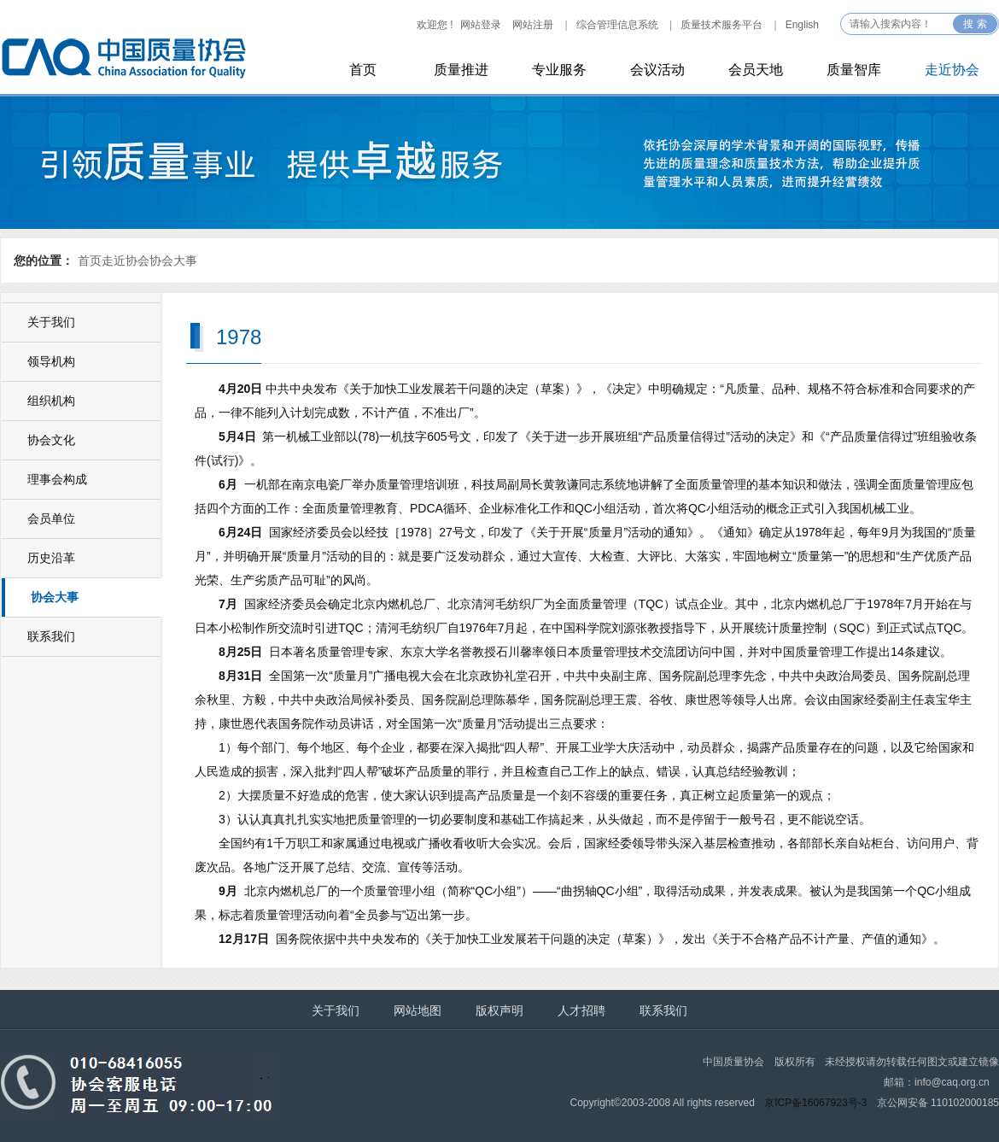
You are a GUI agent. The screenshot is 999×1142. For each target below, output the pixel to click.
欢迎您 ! (435, 25)
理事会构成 (57, 479)
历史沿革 (51, 558)
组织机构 (51, 400)
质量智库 (854, 69)
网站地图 (417, 1010)
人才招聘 (581, 1010)
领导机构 (51, 361)
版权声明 (499, 1010)
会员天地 (755, 69)
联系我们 (51, 636)
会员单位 (51, 518)
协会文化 (51, 440)
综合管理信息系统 (617, 25)
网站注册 (532, 25)
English (802, 25)
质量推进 (461, 69)
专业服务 (559, 69)
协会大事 (173, 260)
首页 (363, 69)
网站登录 (480, 25)
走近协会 (952, 69)
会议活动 (657, 69)
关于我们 (51, 322)
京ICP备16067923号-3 (815, 1103)
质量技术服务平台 (721, 25)
